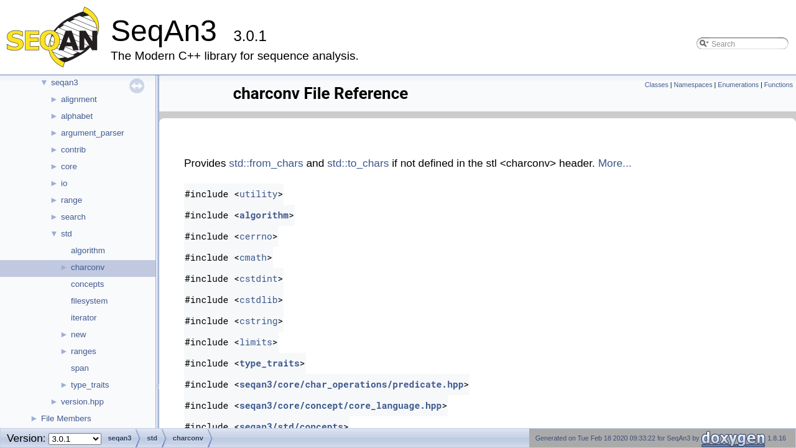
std (66, 233)
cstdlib (258, 300)
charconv (87, 267)
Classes (657, 84)
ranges (83, 351)
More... (615, 163)
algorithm (88, 250)
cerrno (255, 236)
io (64, 183)
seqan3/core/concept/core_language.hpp (340, 405)
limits (255, 342)
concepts (87, 284)
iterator (83, 317)
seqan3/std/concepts (291, 426)
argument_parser (92, 133)
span (80, 368)
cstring (258, 321)
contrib (73, 149)
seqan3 (64, 82)
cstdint (258, 278)
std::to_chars (358, 163)
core (69, 166)
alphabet (77, 116)
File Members (66, 418)
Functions (778, 84)
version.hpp (82, 401)
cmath (253, 257)
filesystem (89, 301)
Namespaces (692, 84)
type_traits (90, 385)
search (73, 217)
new (78, 334)
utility (258, 194)
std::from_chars (266, 163)
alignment (79, 99)
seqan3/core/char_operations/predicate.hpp (351, 384)
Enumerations (738, 84)
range (71, 200)
